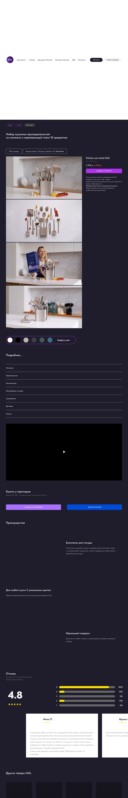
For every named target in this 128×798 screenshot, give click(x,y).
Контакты (81, 60)
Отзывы (32, 60)
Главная (10, 125)
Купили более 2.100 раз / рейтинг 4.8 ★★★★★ (45, 151)
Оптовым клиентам (62, 60)
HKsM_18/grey (29, 125)
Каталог (19, 125)
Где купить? (21, 60)
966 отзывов (14, 151)
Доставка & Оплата (45, 60)
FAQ (73, 60)
